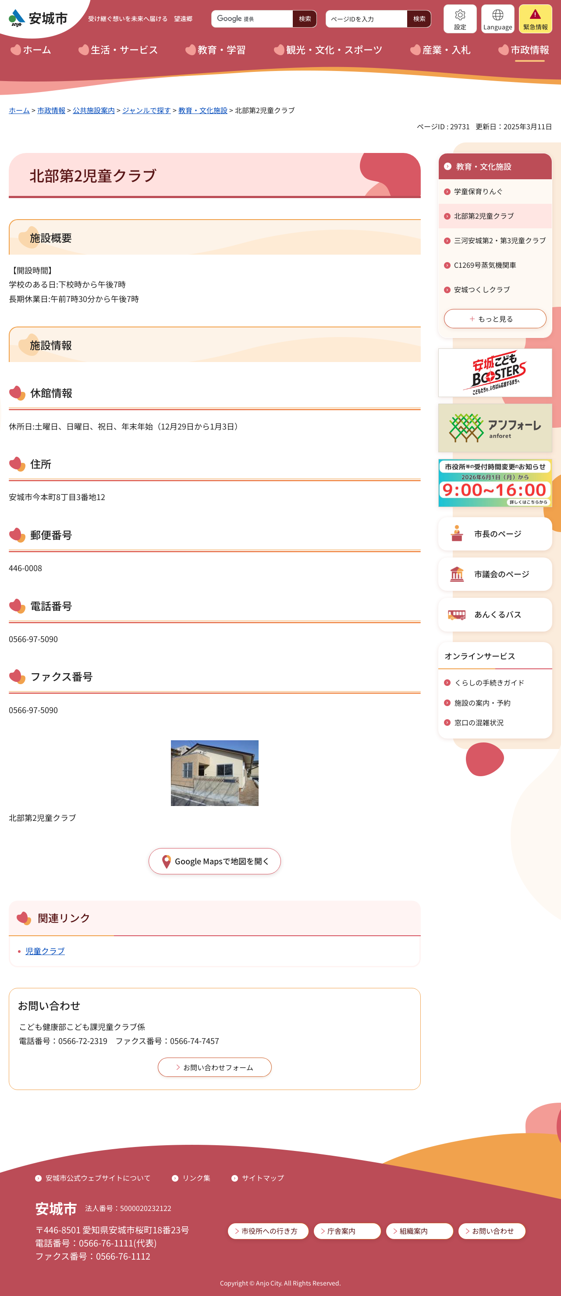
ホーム (19, 110)
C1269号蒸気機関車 (485, 264)
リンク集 (196, 1177)
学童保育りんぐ (478, 191)
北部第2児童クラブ (484, 215)
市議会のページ (501, 573)
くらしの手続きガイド (489, 682)
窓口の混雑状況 (479, 722)
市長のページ (498, 533)
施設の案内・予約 (482, 702)
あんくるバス (498, 614)
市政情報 (51, 110)
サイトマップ (263, 1177)
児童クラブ (45, 950)
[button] (460, 18)
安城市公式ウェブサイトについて (98, 1177)
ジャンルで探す (146, 110)
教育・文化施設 (202, 110)
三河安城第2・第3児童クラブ (500, 240)
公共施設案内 (94, 110)
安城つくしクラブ (482, 289)
